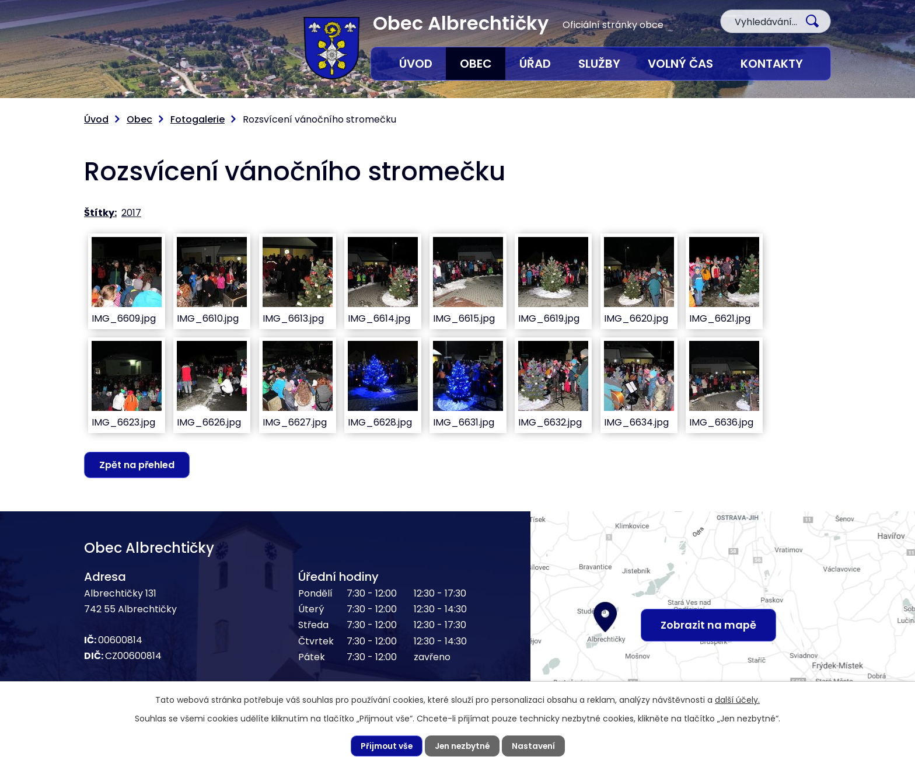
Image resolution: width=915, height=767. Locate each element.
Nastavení (535, 746)
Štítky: (100, 212)
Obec (476, 63)
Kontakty (772, 63)
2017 (131, 212)
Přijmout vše (384, 746)
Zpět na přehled (137, 465)
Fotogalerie (197, 119)
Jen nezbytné (462, 746)
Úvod (415, 63)
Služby (599, 63)
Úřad (535, 63)
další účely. (737, 699)
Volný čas (680, 63)
